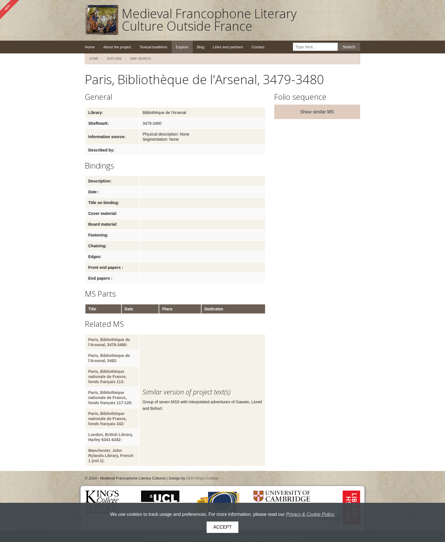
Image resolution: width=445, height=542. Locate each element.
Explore (182, 47)
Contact (258, 47)
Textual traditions (153, 47)
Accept (222, 527)
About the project (117, 47)
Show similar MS (317, 111)
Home (90, 47)
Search (349, 47)
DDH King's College (202, 478)
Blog (200, 47)
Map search (140, 58)
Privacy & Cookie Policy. (310, 514)
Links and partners (228, 47)
